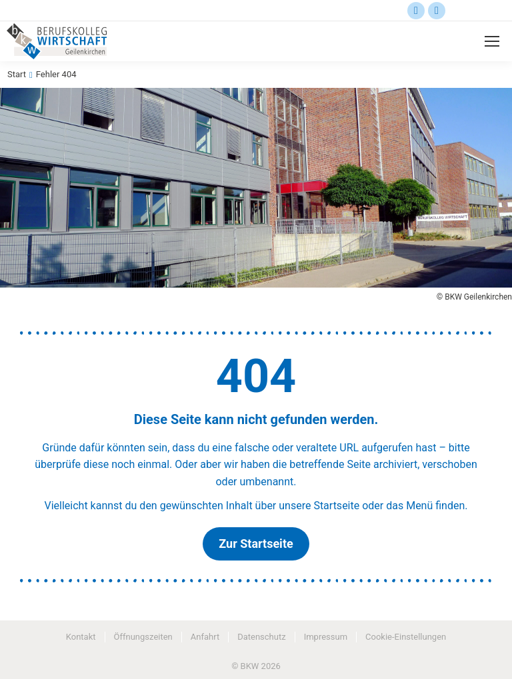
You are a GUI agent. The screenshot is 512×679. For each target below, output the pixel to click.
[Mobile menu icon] (492, 41)
